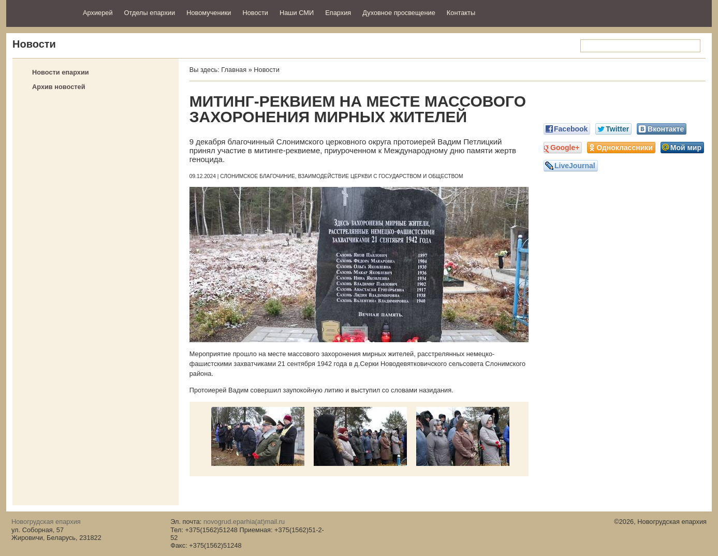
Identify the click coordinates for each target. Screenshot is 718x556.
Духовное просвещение (398, 13)
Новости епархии (60, 72)
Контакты (461, 13)
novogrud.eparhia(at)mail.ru (244, 521)
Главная (233, 70)
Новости (255, 13)
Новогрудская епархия (41, 12)
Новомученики (208, 13)
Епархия (338, 13)
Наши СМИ (297, 13)
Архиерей (98, 13)
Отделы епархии (149, 13)
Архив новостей (58, 87)
